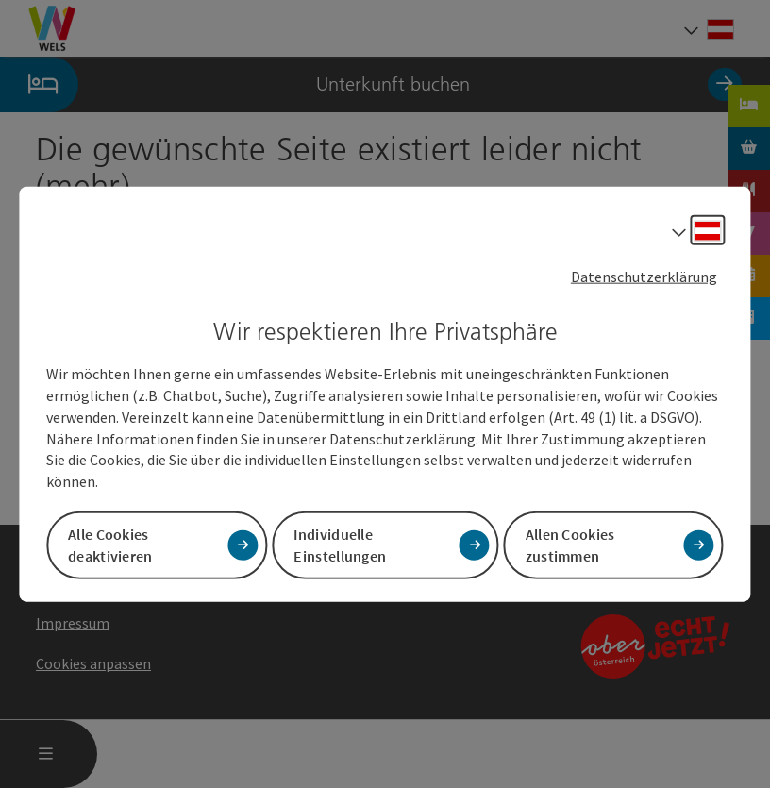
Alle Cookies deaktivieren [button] (110, 545)
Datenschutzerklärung (644, 275)
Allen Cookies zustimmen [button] (570, 545)
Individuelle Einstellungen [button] (339, 545)
